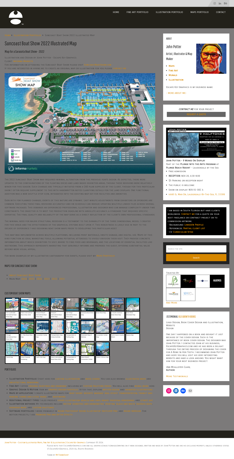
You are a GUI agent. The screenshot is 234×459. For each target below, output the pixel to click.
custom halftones (43, 407)
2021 (62, 278)
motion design (111, 389)
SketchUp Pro (109, 411)
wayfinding (59, 396)
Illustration (176, 79)
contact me (119, 68)
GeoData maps (144, 403)
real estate (111, 393)
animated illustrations (139, 389)
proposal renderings (122, 400)
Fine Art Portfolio (137, 12)
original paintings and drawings (47, 386)
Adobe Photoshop (68, 411)
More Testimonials (177, 376)
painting (110, 403)
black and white (125, 403)
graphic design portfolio (63, 389)
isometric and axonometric (88, 403)
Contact (221, 12)
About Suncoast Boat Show (25, 275)
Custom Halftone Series (97, 386)
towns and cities (29, 396)
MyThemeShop (62, 455)
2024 (39, 278)
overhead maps (17, 407)
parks (43, 396)
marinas (98, 393)
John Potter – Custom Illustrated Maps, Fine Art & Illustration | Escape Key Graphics (45, 442)
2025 (31, 278)
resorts (88, 393)
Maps (171, 66)
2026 (24, 278)
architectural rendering (24, 382)
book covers (93, 378)
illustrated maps (136, 378)
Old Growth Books (187, 316)
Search (196, 258)
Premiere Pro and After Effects (54, 414)
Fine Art (173, 70)
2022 (54, 278)
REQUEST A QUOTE (196, 114)
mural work (141, 386)
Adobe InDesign (132, 411)
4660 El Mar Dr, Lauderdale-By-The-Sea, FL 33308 (197, 194)
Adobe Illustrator (90, 411)
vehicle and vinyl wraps (95, 400)
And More (171, 302)
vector (67, 403)
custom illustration (68, 378)
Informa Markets (23, 61)
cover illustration (69, 400)
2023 (47, 278)
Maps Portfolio (199, 12)
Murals (173, 75)
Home (116, 12)
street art (147, 400)
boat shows (76, 393)
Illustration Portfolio (169, 12)
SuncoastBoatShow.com (97, 64)
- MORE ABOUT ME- (176, 93)
